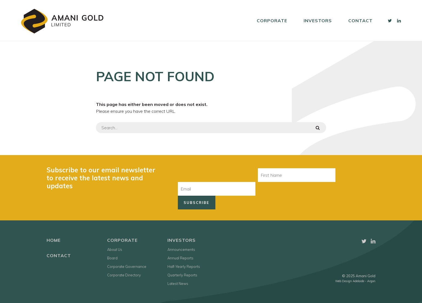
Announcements (181, 249)
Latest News (177, 283)
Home (54, 240)
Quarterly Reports (182, 275)
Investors (318, 20)
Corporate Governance (126, 266)
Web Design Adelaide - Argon (355, 281)
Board (112, 258)
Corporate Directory (124, 275)
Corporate (272, 20)
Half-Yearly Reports (183, 266)
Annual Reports (180, 258)
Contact (360, 20)
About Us (114, 249)
